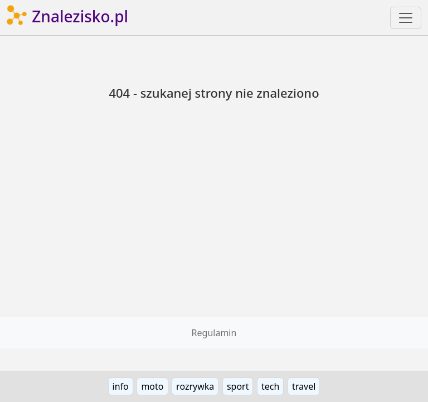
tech (270, 386)
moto (152, 386)
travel (303, 386)
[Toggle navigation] (405, 18)
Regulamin (214, 333)
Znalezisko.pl (67, 18)
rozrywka (195, 386)
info (121, 386)
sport (238, 386)
